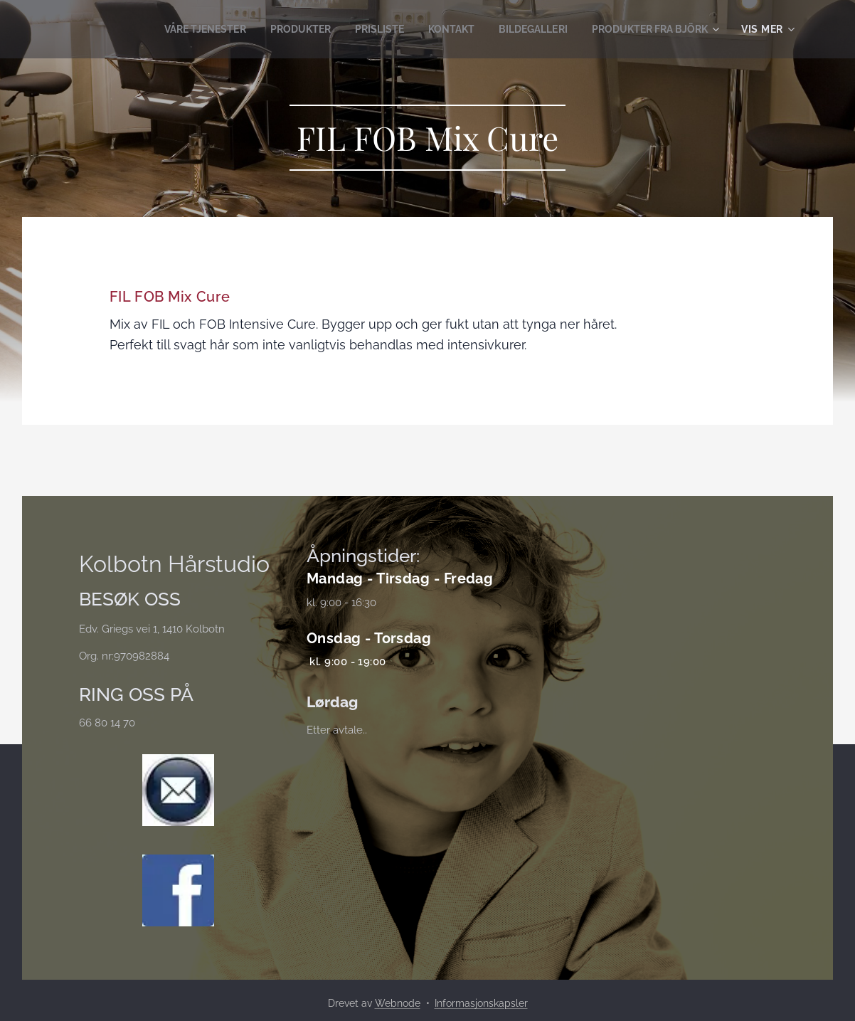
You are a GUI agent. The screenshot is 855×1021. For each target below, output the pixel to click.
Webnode (397, 1003)
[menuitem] (175, 29)
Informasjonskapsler (481, 1003)
